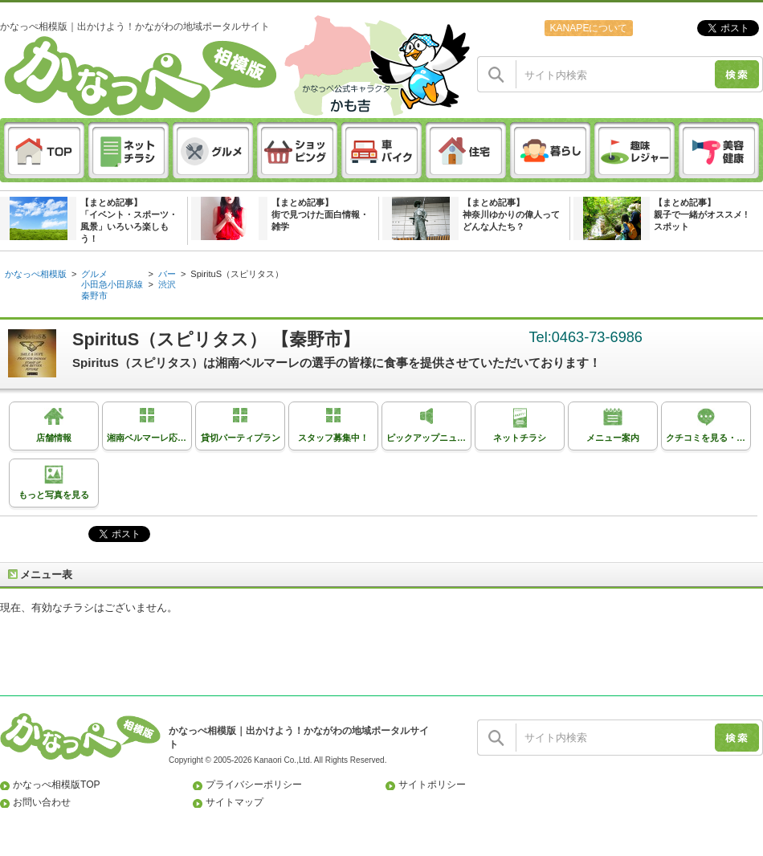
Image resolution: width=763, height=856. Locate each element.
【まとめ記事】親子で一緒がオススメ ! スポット (701, 214)
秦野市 (94, 295)
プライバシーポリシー (254, 784)
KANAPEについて (588, 28)
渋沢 (167, 284)
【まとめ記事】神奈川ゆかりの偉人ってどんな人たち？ (511, 214)
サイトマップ (234, 802)
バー (167, 274)
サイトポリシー (432, 784)
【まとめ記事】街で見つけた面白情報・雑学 (320, 214)
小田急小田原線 (112, 284)
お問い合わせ (42, 802)
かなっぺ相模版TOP (56, 784)
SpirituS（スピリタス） (237, 274)
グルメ (94, 274)
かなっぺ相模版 (36, 274)
